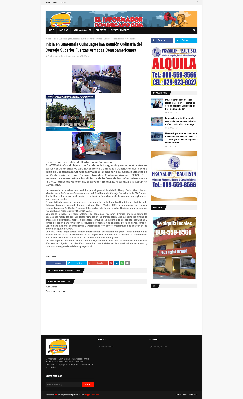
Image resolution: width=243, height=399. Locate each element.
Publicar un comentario (56, 291)
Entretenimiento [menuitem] (120, 30)
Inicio (48, 39)
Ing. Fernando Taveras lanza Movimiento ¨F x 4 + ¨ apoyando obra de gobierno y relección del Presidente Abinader (180, 104)
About (55, 2)
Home (48, 2)
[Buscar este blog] (64, 384)
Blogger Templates (91, 395)
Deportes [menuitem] (101, 30)
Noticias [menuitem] (63, 30)
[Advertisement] (170, 310)
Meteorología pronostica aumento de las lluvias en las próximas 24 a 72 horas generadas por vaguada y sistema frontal (181, 138)
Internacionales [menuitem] (82, 30)
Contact (63, 2)
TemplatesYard (66, 395)
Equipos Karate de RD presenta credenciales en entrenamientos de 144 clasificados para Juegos (180, 121)
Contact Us (193, 395)
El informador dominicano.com (61, 56)
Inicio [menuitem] (51, 30)
